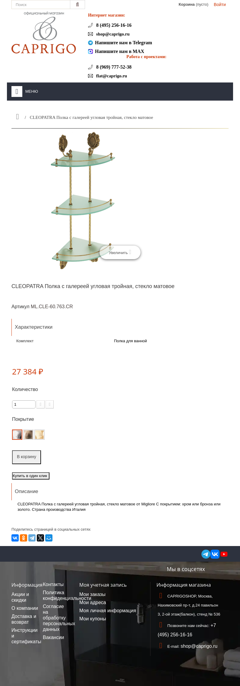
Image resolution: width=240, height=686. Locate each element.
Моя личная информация (107, 610)
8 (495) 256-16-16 (113, 25)
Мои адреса (92, 602)
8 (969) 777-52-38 (113, 67)
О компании (24, 608)
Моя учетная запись (103, 585)
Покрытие (23, 419)
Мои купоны (92, 618)
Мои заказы (92, 594)
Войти (220, 4)
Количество (25, 389)
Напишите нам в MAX (119, 51)
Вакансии (53, 637)
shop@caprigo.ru (112, 34)
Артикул (20, 306)
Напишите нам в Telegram (123, 42)
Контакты (53, 584)
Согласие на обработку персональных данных (59, 618)
